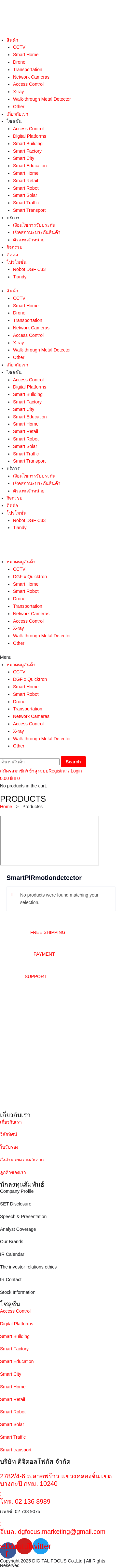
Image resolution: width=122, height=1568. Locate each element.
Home (6, 806)
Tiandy (20, 276)
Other (18, 106)
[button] (61, 657)
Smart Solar (25, 195)
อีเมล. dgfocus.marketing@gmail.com (52, 1531)
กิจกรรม (14, 247)
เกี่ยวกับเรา (17, 114)
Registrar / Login (65, 770)
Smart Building (28, 143)
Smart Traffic (26, 202)
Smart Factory (27, 151)
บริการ (13, 217)
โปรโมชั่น (17, 262)
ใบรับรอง (9, 1147)
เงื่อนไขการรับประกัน (34, 225)
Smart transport (15, 1449)
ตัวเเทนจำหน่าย (29, 239)
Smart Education (30, 165)
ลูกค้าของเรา (13, 1172)
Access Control (28, 84)
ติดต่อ (12, 254)
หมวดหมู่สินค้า (21, 561)
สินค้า (12, 40)
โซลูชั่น (14, 121)
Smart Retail (25, 180)
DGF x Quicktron (30, 576)
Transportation (27, 69)
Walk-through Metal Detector (42, 99)
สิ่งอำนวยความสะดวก (22, 1159)
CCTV (19, 47)
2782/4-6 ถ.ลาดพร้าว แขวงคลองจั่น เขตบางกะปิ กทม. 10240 (56, 1479)
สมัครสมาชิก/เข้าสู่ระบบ (24, 770)
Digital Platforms (29, 136)
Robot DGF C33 (29, 269)
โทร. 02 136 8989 (25, 1501)
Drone (19, 62)
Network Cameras (31, 77)
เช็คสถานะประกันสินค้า (37, 232)
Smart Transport (29, 210)
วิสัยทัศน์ (8, 1134)
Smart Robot (26, 188)
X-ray (18, 91)
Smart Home (26, 54)
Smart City (23, 158)
